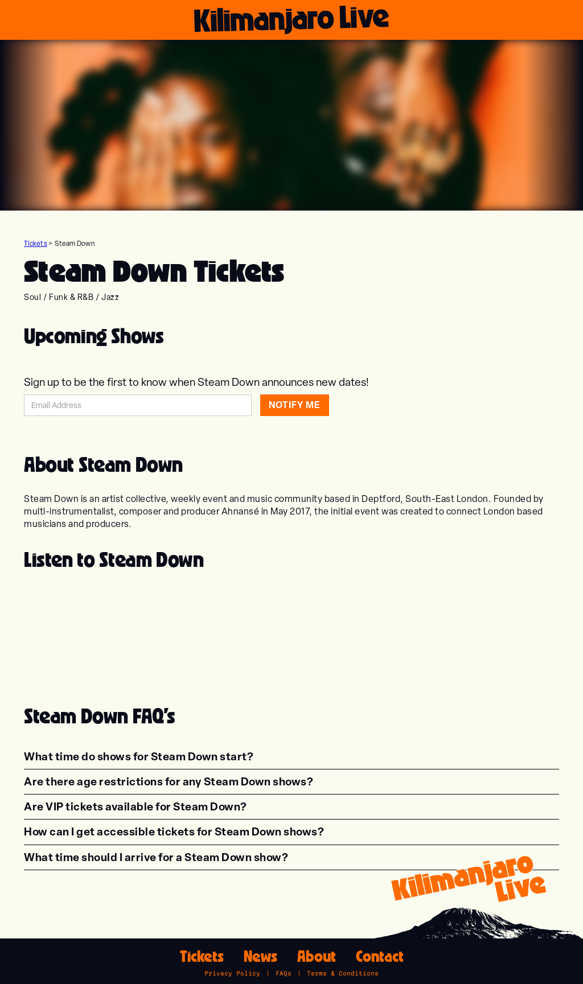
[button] (138, 756)
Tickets (35, 243)
